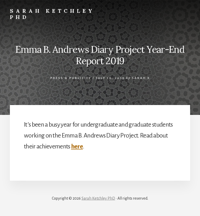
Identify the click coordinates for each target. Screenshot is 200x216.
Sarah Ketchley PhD (52, 14)
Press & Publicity (70, 78)
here (77, 146)
